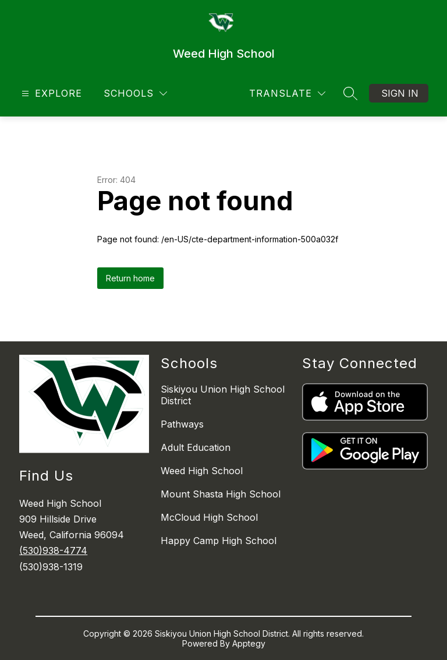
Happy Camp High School (218, 540)
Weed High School (202, 471)
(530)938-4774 (53, 550)
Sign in (399, 93)
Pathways (182, 424)
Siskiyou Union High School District (223, 395)
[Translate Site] (287, 93)
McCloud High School (209, 517)
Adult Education (195, 447)
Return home (130, 278)
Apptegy (248, 643)
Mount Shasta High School (221, 494)
